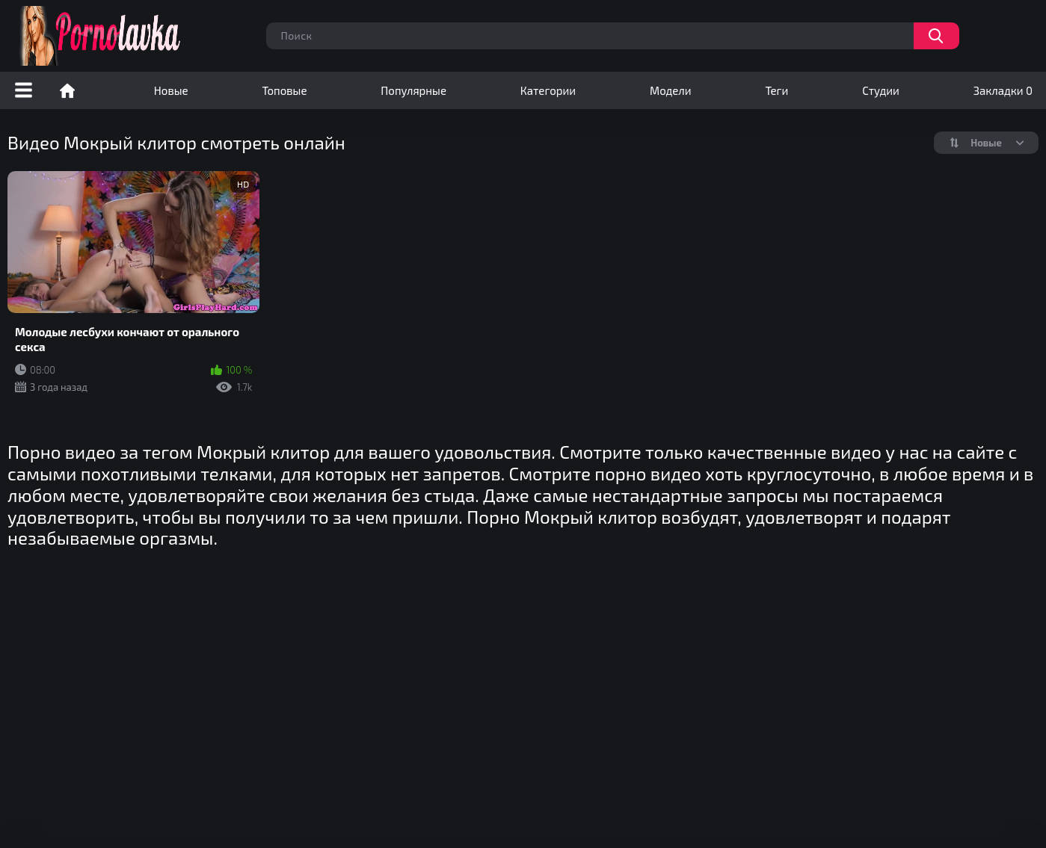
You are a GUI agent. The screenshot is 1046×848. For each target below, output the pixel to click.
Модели (671, 90)
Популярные (413, 90)
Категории (548, 90)
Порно (67, 90)
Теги (776, 90)
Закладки (1003, 90)
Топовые (284, 90)
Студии (880, 90)
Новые (171, 90)
